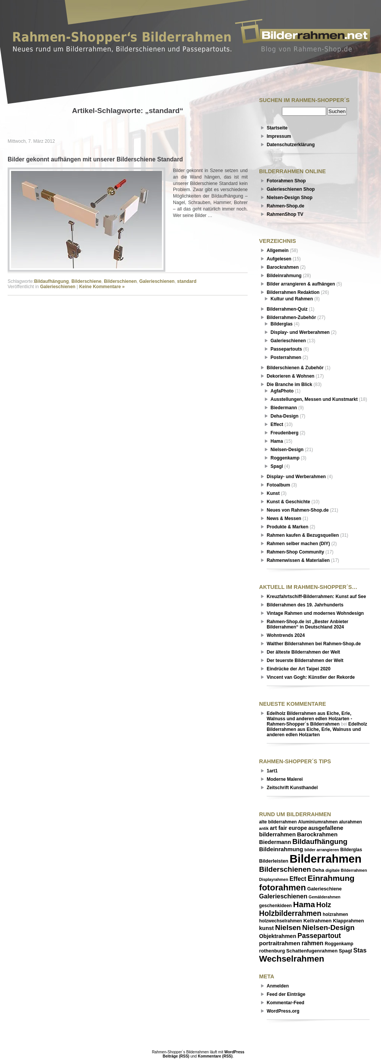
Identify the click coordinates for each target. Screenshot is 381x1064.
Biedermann (284, 407)
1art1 (272, 771)
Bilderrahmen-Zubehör (291, 317)
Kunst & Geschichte (288, 501)
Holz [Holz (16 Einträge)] (323, 905)
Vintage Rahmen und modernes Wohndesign (315, 613)
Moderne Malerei (285, 779)
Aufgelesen (279, 259)
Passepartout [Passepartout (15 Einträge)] (319, 936)
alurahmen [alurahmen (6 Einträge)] (350, 822)
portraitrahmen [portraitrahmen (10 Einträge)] (279, 943)
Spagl (277, 466)
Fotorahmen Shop (286, 180)
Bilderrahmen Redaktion (293, 292)
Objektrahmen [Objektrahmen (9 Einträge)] (277, 936)
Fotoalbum (278, 485)
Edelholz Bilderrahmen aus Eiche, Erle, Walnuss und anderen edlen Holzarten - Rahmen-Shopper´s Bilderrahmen (309, 719)
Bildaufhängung (51, 281)
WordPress (234, 1052)
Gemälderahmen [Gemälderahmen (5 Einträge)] (325, 897)
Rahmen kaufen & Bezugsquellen (303, 535)
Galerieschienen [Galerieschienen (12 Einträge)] (283, 896)
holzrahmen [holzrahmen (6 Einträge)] (335, 914)
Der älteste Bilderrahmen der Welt (303, 652)
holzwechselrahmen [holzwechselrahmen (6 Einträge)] (280, 921)
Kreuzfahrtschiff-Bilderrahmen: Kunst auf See (316, 596)
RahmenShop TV (285, 214)
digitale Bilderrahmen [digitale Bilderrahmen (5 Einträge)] (346, 870)
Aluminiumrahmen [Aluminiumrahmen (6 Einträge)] (318, 822)
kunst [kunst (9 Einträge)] (266, 928)
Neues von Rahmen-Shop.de (298, 510)
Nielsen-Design (287, 449)
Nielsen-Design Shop (289, 197)
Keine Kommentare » (102, 286)
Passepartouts (286, 349)
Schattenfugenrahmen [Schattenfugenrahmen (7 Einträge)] (312, 951)
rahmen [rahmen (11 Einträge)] (312, 943)
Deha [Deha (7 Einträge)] (318, 870)
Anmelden (278, 986)
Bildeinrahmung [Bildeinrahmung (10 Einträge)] (281, 849)
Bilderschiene (86, 281)
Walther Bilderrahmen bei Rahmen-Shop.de (314, 643)
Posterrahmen (286, 357)
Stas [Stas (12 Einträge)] (360, 950)
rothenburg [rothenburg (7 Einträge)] (272, 951)
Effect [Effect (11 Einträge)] (298, 879)
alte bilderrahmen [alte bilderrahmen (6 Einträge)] (278, 822)
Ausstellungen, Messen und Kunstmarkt (314, 399)
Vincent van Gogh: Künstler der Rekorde (311, 677)
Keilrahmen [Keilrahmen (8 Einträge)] (317, 921)
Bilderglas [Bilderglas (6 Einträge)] (351, 849)
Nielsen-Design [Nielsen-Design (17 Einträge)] (328, 928)
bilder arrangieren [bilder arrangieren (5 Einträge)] (321, 849)
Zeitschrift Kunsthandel (292, 787)
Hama (277, 441)
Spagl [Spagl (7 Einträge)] (345, 951)
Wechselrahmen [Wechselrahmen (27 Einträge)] (291, 959)
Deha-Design (284, 416)
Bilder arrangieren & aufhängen (301, 284)
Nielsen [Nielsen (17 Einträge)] (288, 928)
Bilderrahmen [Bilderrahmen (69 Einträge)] (326, 858)
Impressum (279, 136)
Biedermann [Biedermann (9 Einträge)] (275, 842)
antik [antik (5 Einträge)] (264, 828)
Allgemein (277, 250)
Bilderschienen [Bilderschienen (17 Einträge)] (285, 869)
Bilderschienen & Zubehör (295, 367)
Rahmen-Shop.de (285, 206)
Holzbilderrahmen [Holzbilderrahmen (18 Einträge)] (290, 913)
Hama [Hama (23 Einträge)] (304, 904)
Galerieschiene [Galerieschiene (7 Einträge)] (324, 889)
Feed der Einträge (286, 994)
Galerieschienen (156, 281)
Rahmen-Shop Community (295, 552)
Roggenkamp (285, 458)
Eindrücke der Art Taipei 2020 (298, 669)
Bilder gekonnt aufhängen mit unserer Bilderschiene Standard (95, 159)
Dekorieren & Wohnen (290, 376)
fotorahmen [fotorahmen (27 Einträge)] (282, 887)
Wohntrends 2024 (286, 635)
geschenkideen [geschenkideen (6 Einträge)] (275, 905)
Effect (277, 424)
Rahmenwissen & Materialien (298, 560)
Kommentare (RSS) (215, 1056)
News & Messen (284, 518)
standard (187, 281)
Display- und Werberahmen (300, 332)
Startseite (277, 128)
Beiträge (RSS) (176, 1056)
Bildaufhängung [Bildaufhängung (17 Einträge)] (319, 841)
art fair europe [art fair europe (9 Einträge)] (288, 828)
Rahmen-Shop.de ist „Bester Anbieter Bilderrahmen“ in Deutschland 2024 (307, 624)
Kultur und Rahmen (292, 298)
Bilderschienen (120, 281)
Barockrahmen (283, 267)
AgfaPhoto (282, 391)
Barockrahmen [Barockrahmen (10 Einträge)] (317, 834)
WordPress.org (283, 1011)
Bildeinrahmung (284, 275)
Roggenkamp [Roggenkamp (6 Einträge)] (339, 943)
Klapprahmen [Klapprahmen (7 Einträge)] (348, 921)
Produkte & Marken (287, 527)
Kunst (273, 493)
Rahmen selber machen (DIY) (298, 543)
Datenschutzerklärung (291, 144)
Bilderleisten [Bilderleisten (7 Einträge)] (273, 861)
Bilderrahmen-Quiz (287, 309)
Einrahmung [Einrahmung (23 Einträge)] (330, 878)
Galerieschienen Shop (291, 189)
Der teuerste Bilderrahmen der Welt (305, 660)
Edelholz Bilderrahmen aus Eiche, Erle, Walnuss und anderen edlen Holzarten (317, 729)
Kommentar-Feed (285, 1002)
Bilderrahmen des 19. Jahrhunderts (305, 605)
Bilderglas (282, 324)
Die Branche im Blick (289, 384)
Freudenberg (284, 432)
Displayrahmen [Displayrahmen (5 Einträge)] (273, 879)
